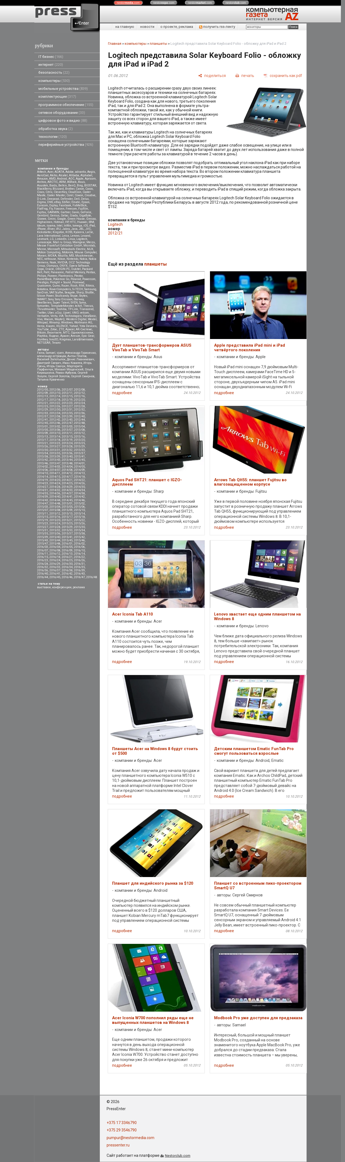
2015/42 (79, 537)
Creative (90, 195)
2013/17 (42, 440)
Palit (46, 272)
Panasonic (57, 272)
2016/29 (54, 564)
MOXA (52, 255)
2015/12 (54, 513)
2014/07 (54, 470)
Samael (50, 353)
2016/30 (67, 564)
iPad (92, 225)
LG (52, 239)
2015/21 (67, 520)
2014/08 (67, 470)
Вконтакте (54, 332)
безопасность (54, 72)
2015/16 (54, 517)
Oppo (40, 269)
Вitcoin (41, 332)
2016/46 (67, 577)
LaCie (89, 232)
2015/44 (54, 540)
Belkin (62, 185)
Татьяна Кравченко (50, 379)
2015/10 (79, 510)
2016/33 (54, 567)
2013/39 (54, 456)
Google (61, 219)
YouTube (43, 329)
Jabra (66, 229)
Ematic (75, 202)
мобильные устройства (63, 89)
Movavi (41, 255)
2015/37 (67, 533)
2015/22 (79, 520)
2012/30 (54, 409)
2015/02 (79, 503)
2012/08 (79, 389)
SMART (42, 299)
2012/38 (54, 416)
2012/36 (79, 413)
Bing (80, 185)
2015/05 (67, 507)
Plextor (78, 276)
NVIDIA (62, 262)
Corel (70, 195)
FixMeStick (80, 205)
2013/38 (42, 456)
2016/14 (79, 553)
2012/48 (79, 423)
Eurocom (42, 205)
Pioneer (52, 276)
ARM (62, 182)
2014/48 (54, 503)
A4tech (41, 172)
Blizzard (58, 189)
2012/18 (54, 400)
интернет (50, 65)
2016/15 (42, 557)
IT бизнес (50, 57)
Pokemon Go (61, 279)
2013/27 (54, 446)
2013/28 (67, 446)
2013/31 (54, 450)
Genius (54, 215)
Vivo (40, 319)
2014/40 (54, 496)
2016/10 (79, 550)
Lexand (85, 235)
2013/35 (54, 453)
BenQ (72, 185)
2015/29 (67, 527)
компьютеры (54, 81)
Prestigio (43, 282)
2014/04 (67, 466)
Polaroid (76, 279)
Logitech (81, 239)
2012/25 (42, 406)
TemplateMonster (62, 306)
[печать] (245, 75)
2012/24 (79, 403)
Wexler (92, 319)
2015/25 (67, 523)
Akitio (53, 175)
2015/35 (42, 533)
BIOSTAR (90, 185)
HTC (73, 222)
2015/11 (42, 513)
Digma (41, 202)
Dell (77, 199)
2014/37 (67, 493)
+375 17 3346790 (122, 1123)
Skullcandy (62, 296)
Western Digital (76, 319)
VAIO (75, 312)
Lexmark (43, 239)
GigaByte (85, 215)
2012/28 (79, 406)
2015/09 (67, 510)
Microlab (89, 245)
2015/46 (79, 540)
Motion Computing (49, 252)
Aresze (75, 336)
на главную (124, 27)
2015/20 (54, 520)
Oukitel (76, 269)
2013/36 (67, 453)
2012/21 (42, 403)
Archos (41, 182)
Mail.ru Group (62, 242)
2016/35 (79, 567)
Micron (41, 249)
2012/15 (67, 396)
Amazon (42, 178)
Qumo (56, 285)
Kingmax (65, 339)
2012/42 (54, 419)
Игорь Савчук (56, 366)
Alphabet (86, 175)
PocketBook (44, 279)
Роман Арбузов (66, 373)
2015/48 (54, 543)
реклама (79, 587)
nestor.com (128, 2)
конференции (61, 587)
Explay (53, 205)
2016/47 (79, 577)
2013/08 (79, 430)
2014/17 (67, 477)
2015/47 (42, 543)
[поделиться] (212, 75)
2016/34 (67, 567)
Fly (51, 208)
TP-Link (73, 309)
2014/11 (54, 473)
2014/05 (79, 466)
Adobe (69, 172)
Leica (65, 235)
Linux (71, 239)
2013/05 (42, 430)
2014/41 (67, 496)
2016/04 (54, 547)
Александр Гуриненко (80, 353)
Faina (40, 353)
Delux (85, 199)
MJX (90, 249)
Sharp (80, 292)
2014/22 (79, 480)
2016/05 (67, 547)
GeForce (85, 212)
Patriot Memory (75, 272)
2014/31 (42, 490)
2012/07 (67, 389)
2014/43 (42, 500)
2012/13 (42, 396)
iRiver (51, 229)
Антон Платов (76, 356)
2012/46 (54, 423)
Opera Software (79, 266)
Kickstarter (44, 232)
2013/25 (79, 443)
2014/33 (67, 490)
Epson (85, 202)
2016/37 (54, 570)
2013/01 (42, 426)
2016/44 (42, 577)
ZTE (61, 329)
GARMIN (53, 212)
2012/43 (67, 419)
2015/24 (54, 523)
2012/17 (42, 400)
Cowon (79, 195)
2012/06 (54, 389)
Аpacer (69, 329)
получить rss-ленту (217, 27)
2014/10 (42, 473)
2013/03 (67, 426)
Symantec (43, 306)
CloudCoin (74, 192)
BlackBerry (44, 189)
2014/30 (79, 487)
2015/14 (79, 513)
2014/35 (42, 493)
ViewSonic (89, 316)
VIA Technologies (70, 316)
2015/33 (67, 530)
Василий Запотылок (51, 359)
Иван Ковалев (72, 363)
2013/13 (42, 436)
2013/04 (79, 426)
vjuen (60, 353)
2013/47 (54, 463)
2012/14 (54, 396)
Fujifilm (83, 208)
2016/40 (42, 573)
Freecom (71, 208)
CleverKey (60, 192)
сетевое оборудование (61, 113)
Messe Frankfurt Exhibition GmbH (59, 245)
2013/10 (54, 433)
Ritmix (90, 285)
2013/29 (79, 446)
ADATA (59, 172)
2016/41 (54, 573)
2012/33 (42, 413)
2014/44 (54, 500)
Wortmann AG (83, 322)
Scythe (59, 292)
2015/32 (54, 530)
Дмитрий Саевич (49, 363)
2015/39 (42, 537)
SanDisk (42, 292)
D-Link (41, 199)
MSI (71, 255)
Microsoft (53, 249)
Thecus (88, 306)
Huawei (82, 222)
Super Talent (61, 302)
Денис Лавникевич (80, 359)
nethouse (50, 259)
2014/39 (42, 496)
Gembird (43, 215)
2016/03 (42, 547)
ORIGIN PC (62, 269)
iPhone (41, 229)
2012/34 (54, 413)
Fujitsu (41, 212)
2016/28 (42, 564)
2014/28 (54, 487)
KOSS (68, 232)
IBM (91, 222)
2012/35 (67, 413)
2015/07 (42, 510)
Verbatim (43, 316)
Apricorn (90, 178)
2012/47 (67, 423)
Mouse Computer (85, 252)
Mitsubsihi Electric (73, 249)
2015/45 (67, 540)
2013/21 (42, 443)
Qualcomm (44, 285)
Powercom (88, 279)
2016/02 (79, 543)
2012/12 (79, 393)
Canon (80, 189)
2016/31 (79, 564)
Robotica (42, 289)
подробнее (122, 393)
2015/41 (67, 537)
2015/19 (42, 520)
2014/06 (42, 470)
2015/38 (79, 533)
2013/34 (42, 453)
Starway (79, 299)
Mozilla (63, 255)
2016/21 (67, 557)
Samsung (90, 289)
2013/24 (67, 443)
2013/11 (67, 433)
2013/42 (42, 460)
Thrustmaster (46, 309)
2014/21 (67, 480)
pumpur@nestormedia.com (130, 1138)
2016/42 (67, 573)
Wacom (48, 319)
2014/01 (79, 463)
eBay (57, 202)
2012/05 (42, 389)
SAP (51, 292)
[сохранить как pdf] (283, 75)
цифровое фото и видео (62, 120)
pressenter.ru (118, 1145)
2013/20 (79, 440)
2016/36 (42, 570)
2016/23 (42, 560)
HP (66, 222)
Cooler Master (56, 195)
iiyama (51, 225)
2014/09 (79, 470)
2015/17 (67, 517)
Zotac (53, 329)
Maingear (79, 242)
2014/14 (42, 477)
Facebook (65, 205)
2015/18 (79, 517)
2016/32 (42, 567)
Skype (74, 296)
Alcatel (63, 175)
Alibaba (74, 175)
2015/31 (42, 530)
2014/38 (79, 493)
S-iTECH (77, 289)
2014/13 (79, 473)
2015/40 (54, 537)
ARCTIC (52, 182)
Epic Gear (88, 336)
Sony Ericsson (64, 299)
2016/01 (67, 543)
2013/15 (67, 436)
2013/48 (67, 463)
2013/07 (67, 430)
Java (74, 229)
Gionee (41, 219)
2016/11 (42, 553)
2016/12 (54, 553)
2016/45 (54, 577)
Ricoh (73, 285)
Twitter (41, 312)
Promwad (78, 282)
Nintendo (72, 259)
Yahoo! (73, 326)
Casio (89, 189)
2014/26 (79, 483)
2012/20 (79, 400)
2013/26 (42, 446)
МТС (66, 332)
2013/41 (79, 456)
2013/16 (79, 436)
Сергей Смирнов (82, 376)
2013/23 (54, 443)
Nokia (83, 259)
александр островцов (51, 356)
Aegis (91, 172)
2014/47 (42, 503)
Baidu (53, 185)
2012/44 (79, 419)
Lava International (49, 235)
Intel (59, 225)
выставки (44, 587)
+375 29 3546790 (122, 1130)
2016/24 (54, 560)
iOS (85, 225)
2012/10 (54, 393)
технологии (52, 137)
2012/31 (67, 409)
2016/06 (79, 547)
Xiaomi (50, 326)
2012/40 (79, 416)
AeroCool (43, 175)
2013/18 (54, 440)
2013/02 (54, 426)
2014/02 (42, 466)
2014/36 (54, 493)
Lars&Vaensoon (82, 339)
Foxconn (59, 208)
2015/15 (42, 517)
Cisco (40, 192)
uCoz (58, 312)
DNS (50, 202)
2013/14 (54, 436)
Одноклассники (82, 332)
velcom (84, 312)
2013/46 (42, 463)
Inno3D (53, 339)
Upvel (67, 312)
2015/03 (42, 507)
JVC (88, 229)
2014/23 (42, 483)
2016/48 (91, 577)
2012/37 (42, 416)
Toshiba (61, 309)
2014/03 (54, 466)
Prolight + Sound (60, 282)
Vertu (54, 316)
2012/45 (42, 423)
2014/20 (54, 480)
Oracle (49, 269)
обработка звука (55, 129)
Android (62, 178)
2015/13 (67, 513)
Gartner (65, 212)
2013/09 (42, 433)
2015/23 (42, 523)
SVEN (74, 302)
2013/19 (67, 440)
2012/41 (42, 419)
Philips (41, 276)
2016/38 (67, 570)
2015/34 (79, 530)
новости (147, 27)
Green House (76, 219)
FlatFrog (42, 208)
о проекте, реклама (176, 27)
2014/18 (79, 477)
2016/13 (67, 553)
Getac (64, 215)
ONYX (63, 266)
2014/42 (79, 496)
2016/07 (42, 550)
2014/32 (54, 490)
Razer (65, 285)
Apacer (64, 336)
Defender (67, 199)
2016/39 (79, 570)
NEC (40, 259)
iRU (58, 229)
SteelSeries (44, 302)
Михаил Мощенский (69, 369)
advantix (80, 172)
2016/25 (67, 560)
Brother (69, 189)
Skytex (83, 296)
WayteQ (60, 319)
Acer (50, 172)
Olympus (52, 266)
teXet (78, 306)
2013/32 (67, 450)
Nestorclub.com (177, 1156)
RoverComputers (60, 289)
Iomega (77, 225)
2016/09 (67, 550)
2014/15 (54, 477)
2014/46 (79, 500)
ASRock (72, 182)
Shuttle (89, 292)
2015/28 (54, 527)
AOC (71, 178)
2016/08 (54, 550)
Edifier (66, 202)
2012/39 (67, 416)
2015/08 (54, 510)
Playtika (42, 336)
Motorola (67, 252)
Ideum (41, 225)
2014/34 (79, 490)
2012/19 (67, 400)
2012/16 (79, 396)
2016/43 (79, 573)
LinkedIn (61, 239)
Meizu (90, 242)
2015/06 (79, 507)
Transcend (86, 309)
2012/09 (42, 393)
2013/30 (42, 450)
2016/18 (54, 557)
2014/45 (67, 500)
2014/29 (67, 487)
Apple (79, 178)
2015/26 (79, 523)
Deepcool (53, 199)
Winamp (54, 322)
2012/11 (67, 393)
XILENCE (62, 326)
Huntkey (42, 339)
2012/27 (67, 406)
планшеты (158, 43)
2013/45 (79, 460)
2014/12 (67, 473)
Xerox (40, 326)
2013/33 (79, 450)
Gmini (52, 219)
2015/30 (79, 527)
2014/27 (42, 487)
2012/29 (42, 409)
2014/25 (67, 483)
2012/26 (54, 406)
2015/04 (54, 507)
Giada (74, 215)
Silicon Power (45, 296)
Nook (53, 262)
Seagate (70, 292)
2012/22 (54, 403)
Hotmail (59, 222)
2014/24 (54, 483)
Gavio (75, 212)
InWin (67, 225)
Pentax (90, 272)
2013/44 (67, 460)
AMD (52, 178)
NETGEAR (43, 342)
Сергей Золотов (59, 376)
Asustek (42, 185)
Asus (81, 182)
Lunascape (44, 242)
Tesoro (56, 342)
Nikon (61, 259)
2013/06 (54, 430)
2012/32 (79, 409)
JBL (81, 229)
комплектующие (57, 96)
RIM (81, 285)
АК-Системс (84, 329)
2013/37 (79, 453)
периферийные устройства (65, 144)
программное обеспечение (65, 105)
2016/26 (79, 560)
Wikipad (42, 322)
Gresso (91, 219)
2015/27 (42, 527)
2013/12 (79, 433)
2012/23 (67, 403)
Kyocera (79, 232)
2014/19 (42, 480)
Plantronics (65, 276)
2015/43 (42, 540)
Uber (50, 312)
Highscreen (44, 222)
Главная (114, 43)
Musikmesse (84, 255)
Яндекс (54, 336)
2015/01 (67, 503)
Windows (67, 322)
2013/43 (54, 460)
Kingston (58, 232)
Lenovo (74, 235)
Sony (50, 299)
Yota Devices (88, 326)
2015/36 (54, 533)
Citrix (49, 192)
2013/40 (67, 456)
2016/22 (79, 557)
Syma (82, 302)
